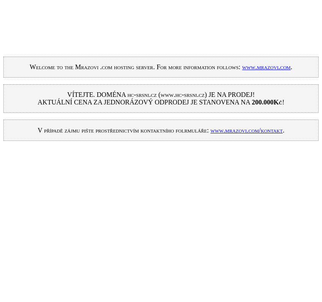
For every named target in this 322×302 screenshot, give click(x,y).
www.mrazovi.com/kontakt (246, 130)
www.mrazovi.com (266, 66)
